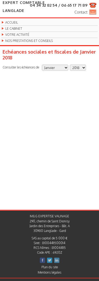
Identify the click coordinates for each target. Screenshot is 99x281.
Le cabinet (13, 28)
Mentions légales (49, 272)
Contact (80, 12)
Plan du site (49, 267)
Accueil (11, 22)
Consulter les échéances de (21, 67)
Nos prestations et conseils (29, 40)
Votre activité (17, 34)
